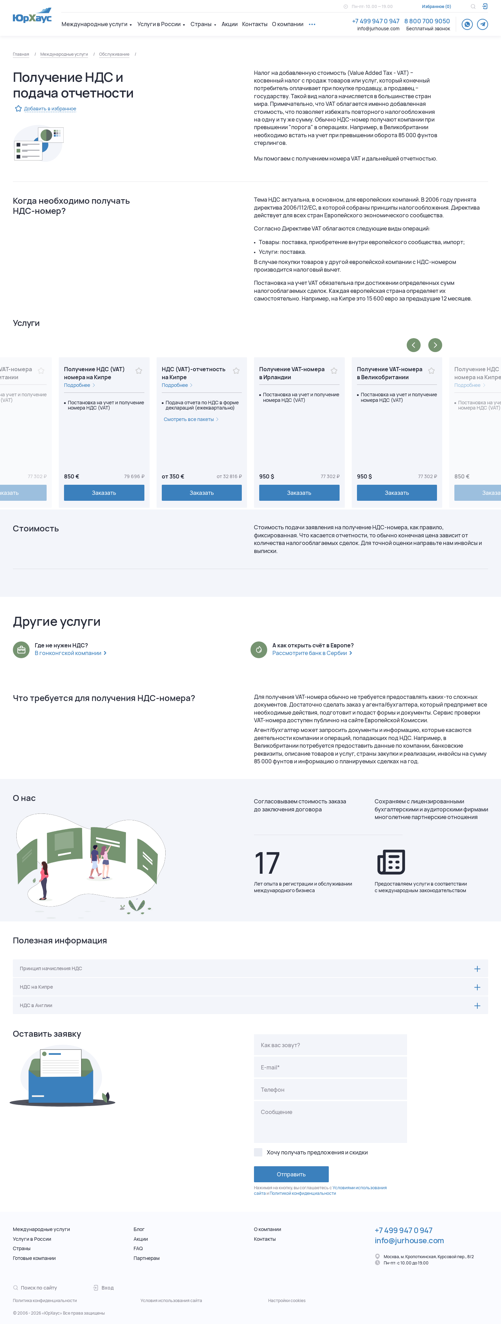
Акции (230, 24)
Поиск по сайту (35, 1287)
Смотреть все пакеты (189, 419)
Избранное (433, 6)
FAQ (138, 1248)
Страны (201, 24)
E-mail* (270, 1067)
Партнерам (147, 1258)
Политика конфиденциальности (45, 1300)
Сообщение (276, 1112)
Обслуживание (114, 54)
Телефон (273, 1089)
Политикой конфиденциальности (303, 1193)
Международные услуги (94, 24)
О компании (287, 24)
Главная (21, 54)
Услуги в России (159, 24)
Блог (139, 1229)
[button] (414, 345)
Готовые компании (34, 1258)
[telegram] (482, 24)
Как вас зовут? (280, 1045)
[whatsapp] (467, 24)
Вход (103, 1287)
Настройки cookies (286, 1300)
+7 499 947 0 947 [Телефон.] (375, 21)
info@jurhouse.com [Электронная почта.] (378, 28)
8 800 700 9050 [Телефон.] (427, 21)
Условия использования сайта (171, 1300)
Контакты (255, 24)
